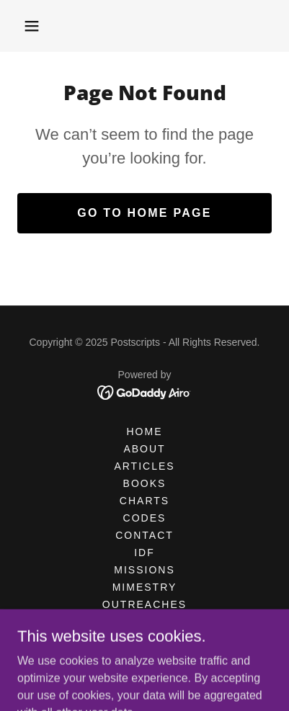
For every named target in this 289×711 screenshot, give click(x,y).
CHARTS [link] (144, 500)
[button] (31, 26)
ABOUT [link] (144, 449)
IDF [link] (144, 552)
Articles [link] (144, 466)
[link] (144, 391)
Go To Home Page (144, 213)
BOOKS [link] (144, 483)
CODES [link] (144, 518)
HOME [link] (144, 431)
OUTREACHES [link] (144, 604)
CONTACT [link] (144, 535)
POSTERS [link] (144, 621)
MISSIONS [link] (144, 570)
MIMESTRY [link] (144, 587)
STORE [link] (145, 639)
